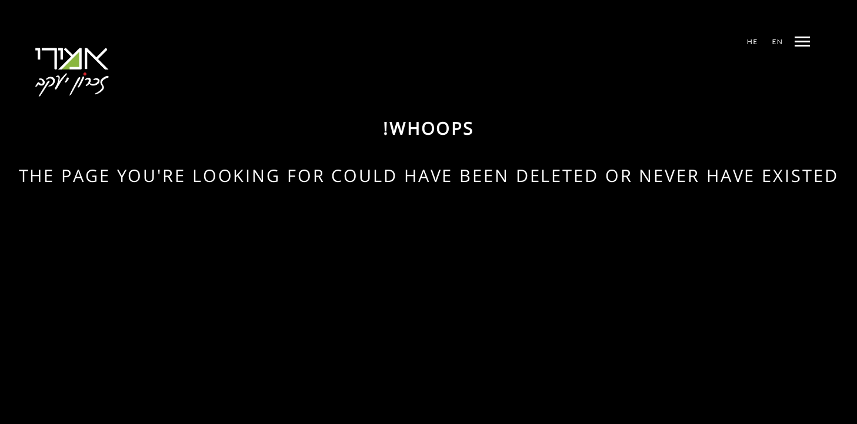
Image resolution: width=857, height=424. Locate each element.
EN (777, 41)
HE (752, 41)
